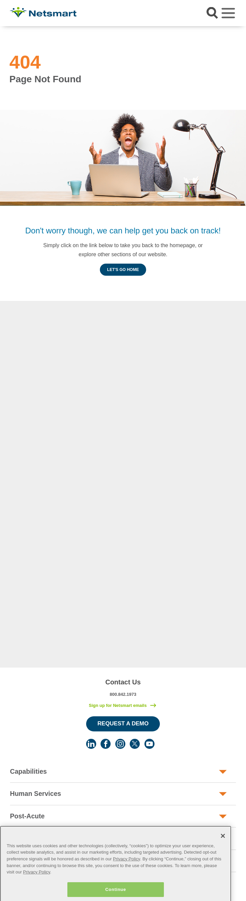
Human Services (35, 793)
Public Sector (31, 838)
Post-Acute (27, 816)
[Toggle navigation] (228, 13)
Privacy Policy (126, 872)
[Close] (223, 850)
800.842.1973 (123, 694)
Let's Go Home (123, 269)
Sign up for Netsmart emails (118, 705)
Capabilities (28, 771)
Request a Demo (123, 723)
